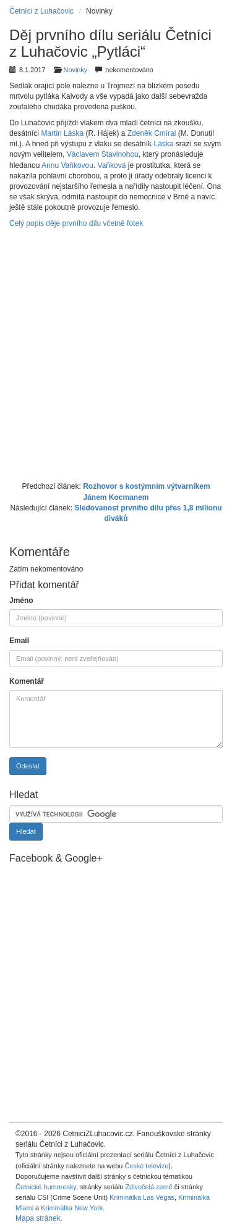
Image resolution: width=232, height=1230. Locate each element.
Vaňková (112, 165)
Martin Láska (62, 133)
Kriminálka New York (72, 1207)
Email (19, 640)
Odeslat (28, 766)
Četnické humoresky (45, 1187)
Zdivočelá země (148, 1187)
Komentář (26, 681)
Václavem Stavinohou (103, 154)
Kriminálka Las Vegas (142, 1197)
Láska (163, 143)
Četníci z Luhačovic (41, 11)
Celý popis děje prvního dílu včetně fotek (76, 223)
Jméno (21, 600)
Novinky (76, 69)
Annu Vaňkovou (67, 165)
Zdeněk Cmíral (151, 133)
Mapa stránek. (38, 1218)
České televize (146, 1166)
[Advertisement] (116, 353)
